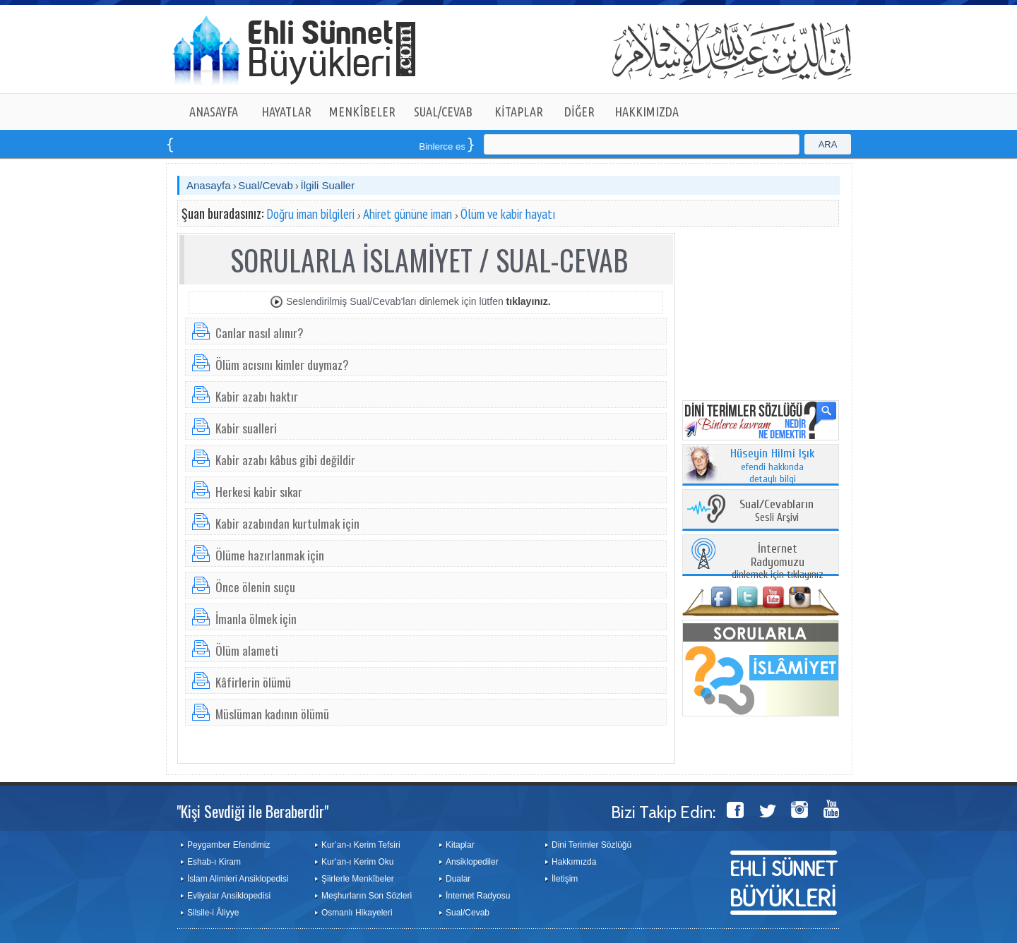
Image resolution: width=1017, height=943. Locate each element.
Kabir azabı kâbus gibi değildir (285, 459)
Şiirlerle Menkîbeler (357, 879)
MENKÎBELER (362, 111)
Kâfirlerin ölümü (253, 682)
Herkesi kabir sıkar (258, 491)
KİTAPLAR (518, 111)
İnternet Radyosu (478, 896)
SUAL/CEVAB (443, 111)
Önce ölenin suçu (255, 586)
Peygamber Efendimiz (228, 845)
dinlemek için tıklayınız (777, 562)
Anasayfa (208, 185)
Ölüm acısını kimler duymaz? (282, 364)
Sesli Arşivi (776, 511)
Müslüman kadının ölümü (272, 713)
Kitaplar (460, 845)
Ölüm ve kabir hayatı (508, 213)
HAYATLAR (286, 111)
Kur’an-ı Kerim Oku (357, 862)
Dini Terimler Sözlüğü (591, 845)
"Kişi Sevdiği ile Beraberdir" (252, 811)
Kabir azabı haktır (256, 396)
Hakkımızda (574, 862)
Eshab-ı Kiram (214, 862)
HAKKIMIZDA (646, 111)
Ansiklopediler (472, 862)
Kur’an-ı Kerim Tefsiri (360, 845)
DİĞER (579, 111)
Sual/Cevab (265, 185)
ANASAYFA (213, 111)
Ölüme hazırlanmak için (269, 555)
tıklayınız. (528, 301)
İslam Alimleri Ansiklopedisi (237, 879)
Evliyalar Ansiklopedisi (228, 896)
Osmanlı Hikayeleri (357, 913)
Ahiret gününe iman (407, 213)
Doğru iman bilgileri (310, 213)
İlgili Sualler (327, 185)
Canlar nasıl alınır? (259, 332)
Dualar (458, 879)
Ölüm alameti (246, 650)
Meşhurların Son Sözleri (366, 896)
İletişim (565, 879)
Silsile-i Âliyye (213, 913)
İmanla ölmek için (256, 618)
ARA (828, 144)
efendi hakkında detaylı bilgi (772, 466)
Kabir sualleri (246, 428)
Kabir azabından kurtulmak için (287, 523)
